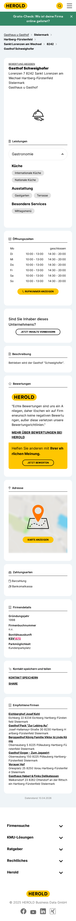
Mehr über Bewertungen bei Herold (37, 435)
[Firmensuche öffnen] (59, 6)
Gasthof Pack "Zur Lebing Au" (28, 725)
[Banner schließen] (71, 16)
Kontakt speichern (23, 677)
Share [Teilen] (13, 683)
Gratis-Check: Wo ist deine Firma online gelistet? (38, 18)
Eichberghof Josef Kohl (24, 713)
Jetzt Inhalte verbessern (38, 331)
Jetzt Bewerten (38, 462)
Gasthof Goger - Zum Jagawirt (29, 752)
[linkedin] (43, 911)
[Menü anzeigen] (69, 6)
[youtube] (33, 911)
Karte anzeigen (38, 539)
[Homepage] (15, 6)
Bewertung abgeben (22, 63)
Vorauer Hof (17, 764)
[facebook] (23, 911)
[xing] (53, 911)
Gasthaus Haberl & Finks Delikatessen (34, 776)
